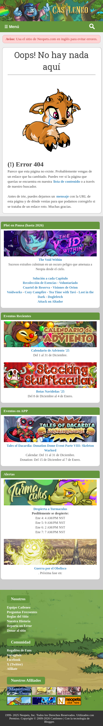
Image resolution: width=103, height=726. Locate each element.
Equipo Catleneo (18, 607)
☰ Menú (11, 26)
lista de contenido (66, 181)
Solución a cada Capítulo (50, 278)
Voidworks (14, 292)
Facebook (13, 660)
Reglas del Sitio (18, 616)
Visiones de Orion (65, 287)
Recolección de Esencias (40, 283)
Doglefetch (55, 297)
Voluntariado (68, 283)
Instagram (14, 655)
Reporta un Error (19, 626)
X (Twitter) (15, 664)
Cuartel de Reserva (36, 287)
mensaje (62, 196)
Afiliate (12, 669)
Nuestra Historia (18, 621)
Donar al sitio (16, 630)
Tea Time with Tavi (62, 292)
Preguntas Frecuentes (22, 612)
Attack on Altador (50, 301)
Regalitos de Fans (19, 650)
